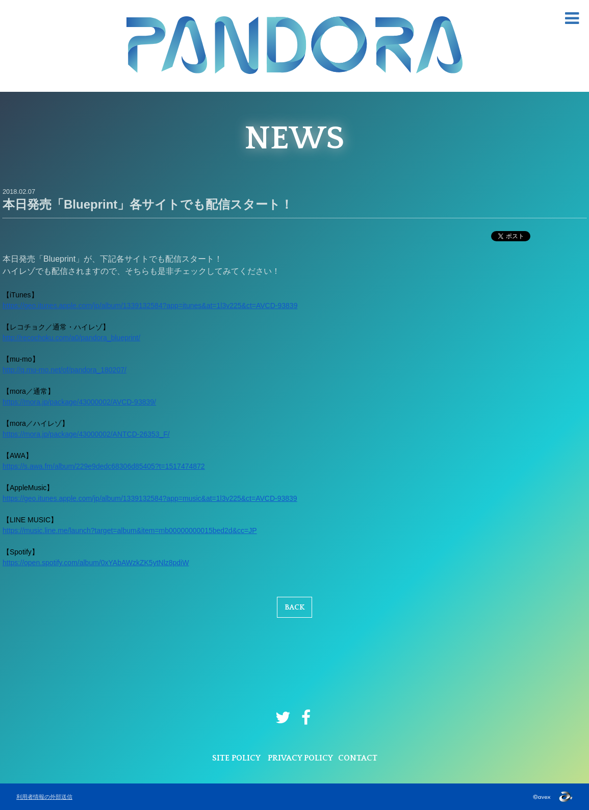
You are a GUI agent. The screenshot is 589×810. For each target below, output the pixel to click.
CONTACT (357, 758)
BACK (294, 607)
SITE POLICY (236, 758)
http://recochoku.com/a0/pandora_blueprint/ (71, 338)
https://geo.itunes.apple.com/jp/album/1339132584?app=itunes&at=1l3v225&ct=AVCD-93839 (150, 305)
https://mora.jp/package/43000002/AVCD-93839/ (79, 402)
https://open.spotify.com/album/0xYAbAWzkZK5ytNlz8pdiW (96, 563)
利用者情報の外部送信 (44, 797)
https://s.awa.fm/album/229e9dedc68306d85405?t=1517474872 (104, 466)
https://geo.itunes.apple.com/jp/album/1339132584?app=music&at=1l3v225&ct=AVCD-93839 (150, 498)
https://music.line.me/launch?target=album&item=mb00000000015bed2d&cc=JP (130, 530)
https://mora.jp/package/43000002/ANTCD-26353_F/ (86, 434)
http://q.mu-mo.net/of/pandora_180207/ (64, 370)
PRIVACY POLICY (300, 758)
